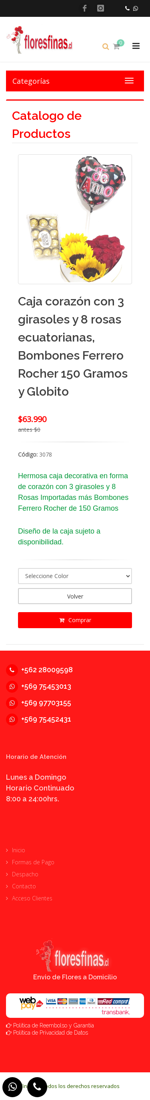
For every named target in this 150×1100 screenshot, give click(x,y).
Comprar (75, 620)
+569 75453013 (38, 686)
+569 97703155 (38, 702)
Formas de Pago (33, 862)
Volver (75, 596)
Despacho (25, 874)
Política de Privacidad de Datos (50, 1032)
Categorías (31, 81)
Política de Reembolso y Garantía (53, 1025)
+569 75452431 (38, 719)
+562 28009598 (39, 669)
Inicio (18, 850)
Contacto (24, 886)
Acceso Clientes (32, 898)
